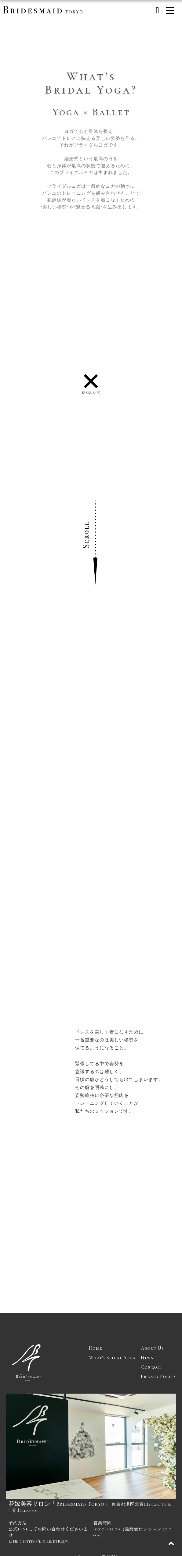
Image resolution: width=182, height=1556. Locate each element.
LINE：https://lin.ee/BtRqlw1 (39, 1541)
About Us (152, 1348)
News (147, 1358)
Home (95, 1348)
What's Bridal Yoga (112, 1358)
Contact (151, 1367)
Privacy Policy (158, 1376)
